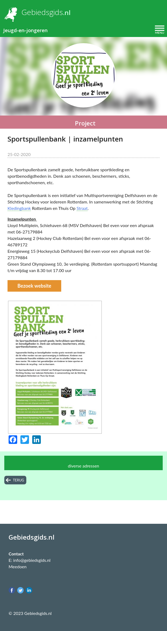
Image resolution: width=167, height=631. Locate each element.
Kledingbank (19, 208)
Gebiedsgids (42, 12)
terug (18, 480)
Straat (82, 208)
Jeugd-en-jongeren (25, 30)
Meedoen (18, 566)
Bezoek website (34, 286)
